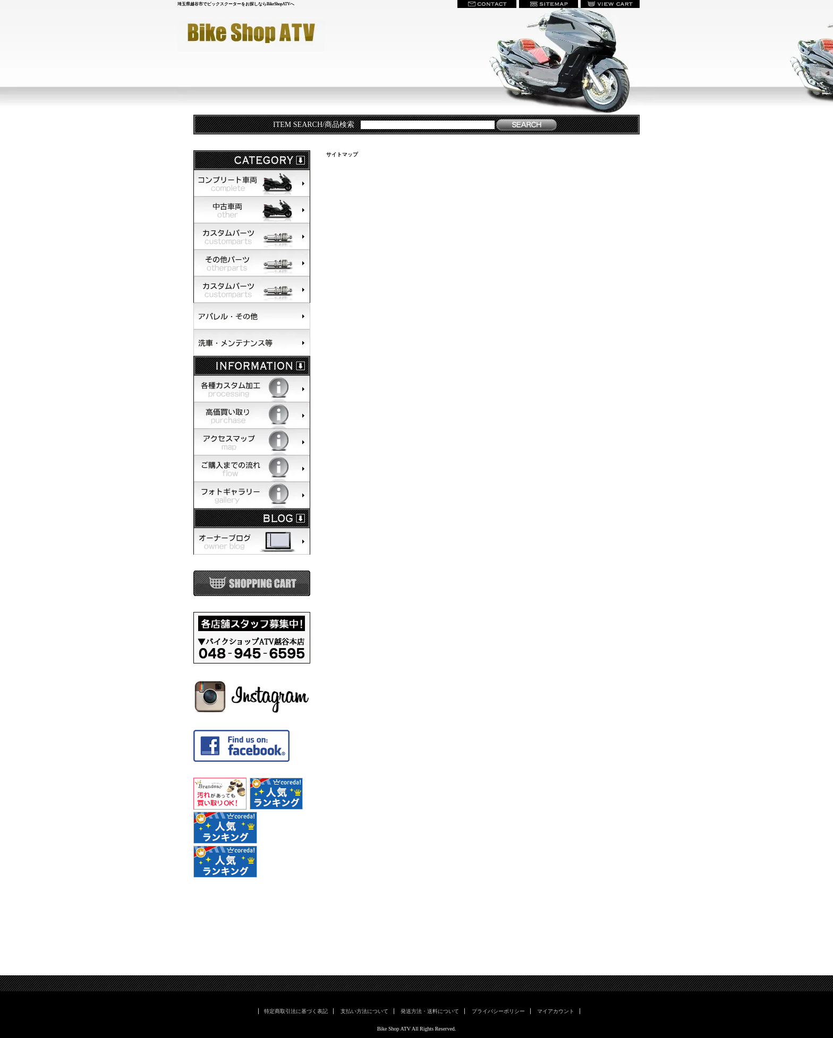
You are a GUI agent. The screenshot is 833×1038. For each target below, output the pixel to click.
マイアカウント (555, 1011)
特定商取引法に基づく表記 (296, 1011)
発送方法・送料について (430, 1011)
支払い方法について (364, 1011)
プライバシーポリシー (498, 1011)
